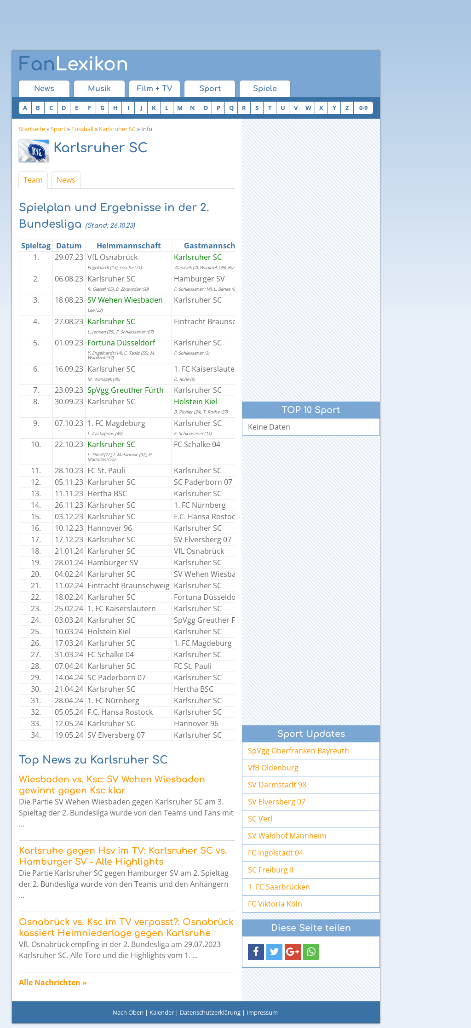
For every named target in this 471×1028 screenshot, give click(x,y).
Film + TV (154, 89)
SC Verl (260, 819)
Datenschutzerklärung (210, 1012)
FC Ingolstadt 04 (275, 853)
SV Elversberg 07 (276, 802)
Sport (210, 89)
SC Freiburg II (270, 870)
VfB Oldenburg (273, 768)
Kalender (161, 1012)
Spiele (265, 89)
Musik (99, 89)
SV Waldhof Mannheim (287, 836)
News (44, 89)
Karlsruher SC (117, 129)
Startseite (32, 129)
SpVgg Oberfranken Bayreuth (298, 751)
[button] (256, 952)
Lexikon (73, 64)
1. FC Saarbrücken (279, 887)
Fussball (82, 129)
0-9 (363, 107)
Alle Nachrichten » (53, 982)
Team (33, 180)
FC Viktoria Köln (275, 904)
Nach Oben (128, 1012)
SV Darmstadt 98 (277, 785)
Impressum (262, 1012)
